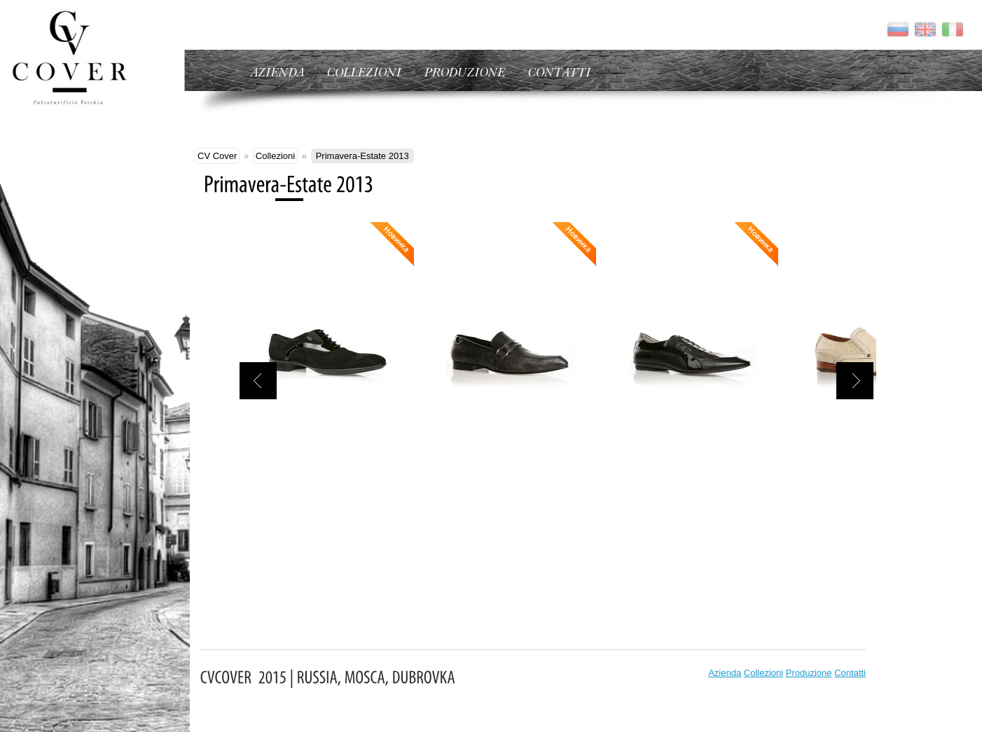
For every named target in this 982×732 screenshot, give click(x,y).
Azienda (724, 673)
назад (258, 380)
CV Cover (217, 156)
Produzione (809, 673)
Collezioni (275, 156)
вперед (854, 380)
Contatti (850, 673)
